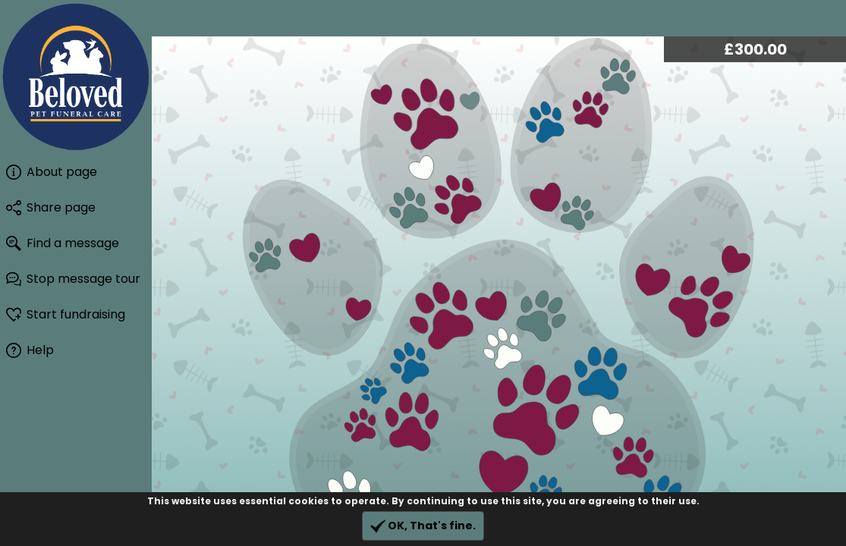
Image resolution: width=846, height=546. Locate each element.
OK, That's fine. (423, 526)
